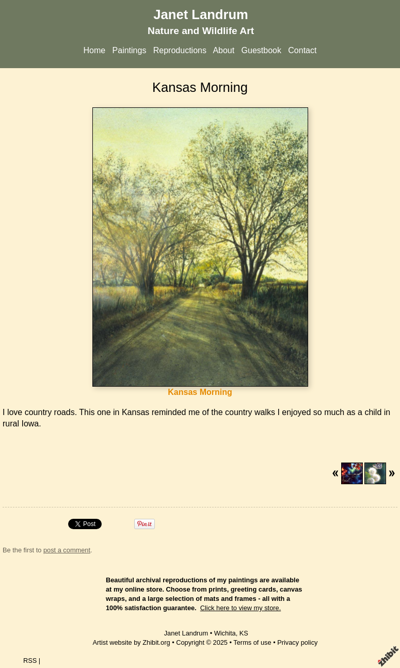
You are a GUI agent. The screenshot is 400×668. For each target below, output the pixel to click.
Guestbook (261, 50)
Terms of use (252, 642)
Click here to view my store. (240, 608)
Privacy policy (297, 642)
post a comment (66, 550)
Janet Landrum (200, 14)
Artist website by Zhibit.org (131, 642)
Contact (302, 50)
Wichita (225, 633)
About (223, 50)
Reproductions (179, 50)
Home (95, 50)
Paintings (130, 50)
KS (243, 633)
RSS (30, 660)
